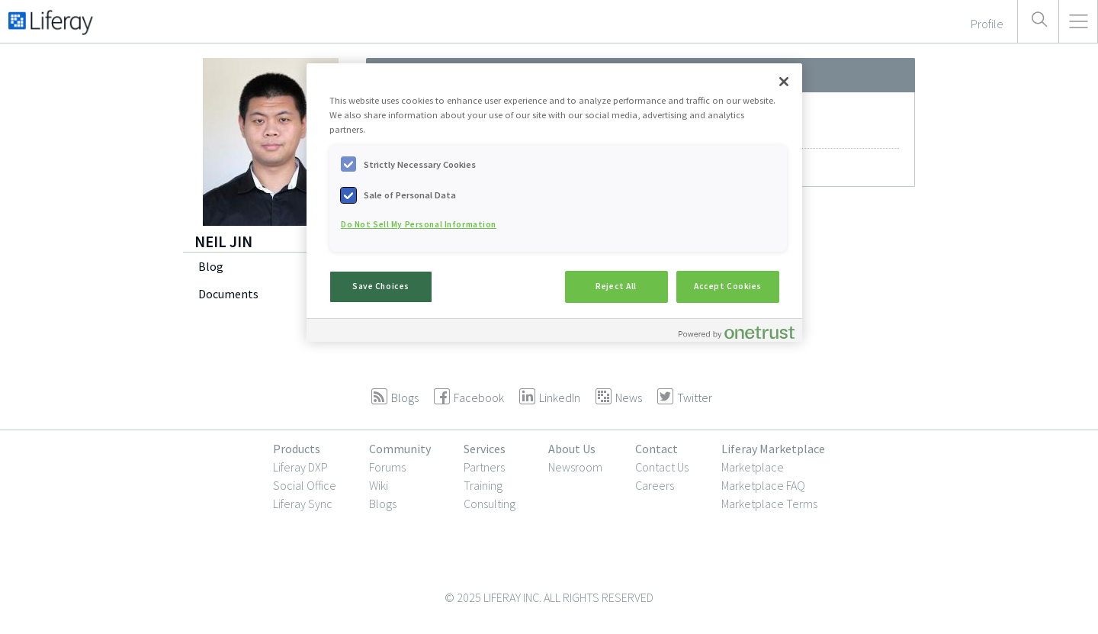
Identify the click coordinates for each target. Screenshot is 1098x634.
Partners (484, 467)
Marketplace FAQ (763, 485)
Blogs (382, 503)
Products (296, 448)
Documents (228, 293)
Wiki (378, 485)
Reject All (616, 286)
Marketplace (752, 467)
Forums (387, 467)
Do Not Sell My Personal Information (418, 224)
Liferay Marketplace (773, 448)
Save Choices (380, 286)
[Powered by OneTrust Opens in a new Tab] (737, 332)
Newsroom (575, 467)
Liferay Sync (302, 503)
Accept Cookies (728, 286)
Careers (654, 485)
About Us (572, 448)
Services (485, 448)
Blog (210, 266)
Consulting (489, 503)
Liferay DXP (300, 467)
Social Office (304, 485)
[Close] (784, 81)
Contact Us (662, 467)
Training (483, 485)
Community (400, 448)
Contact (656, 448)
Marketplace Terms (769, 503)
